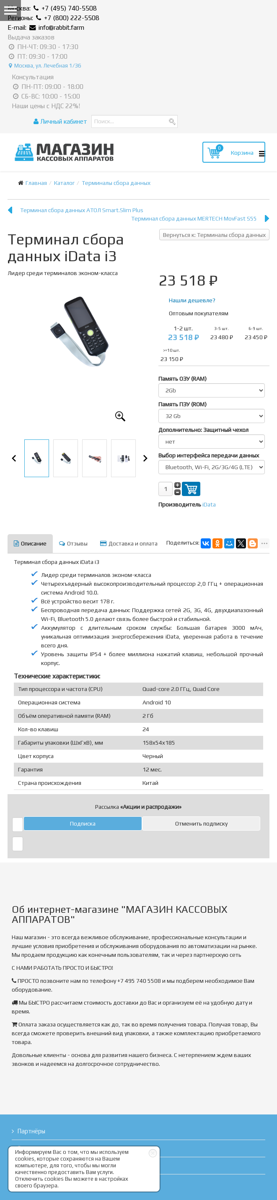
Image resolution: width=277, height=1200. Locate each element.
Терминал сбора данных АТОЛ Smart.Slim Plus (81, 210)
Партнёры (31, 1131)
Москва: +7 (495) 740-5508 (52, 8)
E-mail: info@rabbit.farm (46, 27)
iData (209, 504)
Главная (36, 182)
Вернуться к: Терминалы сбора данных (214, 234)
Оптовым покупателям (198, 313)
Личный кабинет (60, 121)
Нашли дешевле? (192, 300)
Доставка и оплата (129, 543)
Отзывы (73, 543)
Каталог (64, 182)
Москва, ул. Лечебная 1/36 (45, 65)
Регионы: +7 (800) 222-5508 (53, 17)
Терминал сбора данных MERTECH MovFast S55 (194, 218)
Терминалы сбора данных (116, 182)
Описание (30, 543)
